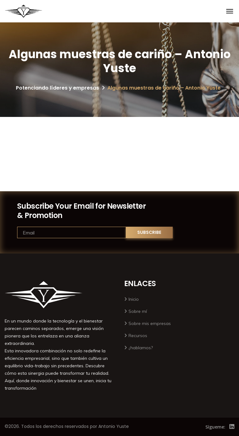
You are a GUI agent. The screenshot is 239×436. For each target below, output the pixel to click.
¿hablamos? (141, 347)
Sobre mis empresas (150, 323)
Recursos (138, 335)
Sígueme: (215, 427)
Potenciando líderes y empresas (57, 87)
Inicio (134, 299)
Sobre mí (138, 311)
